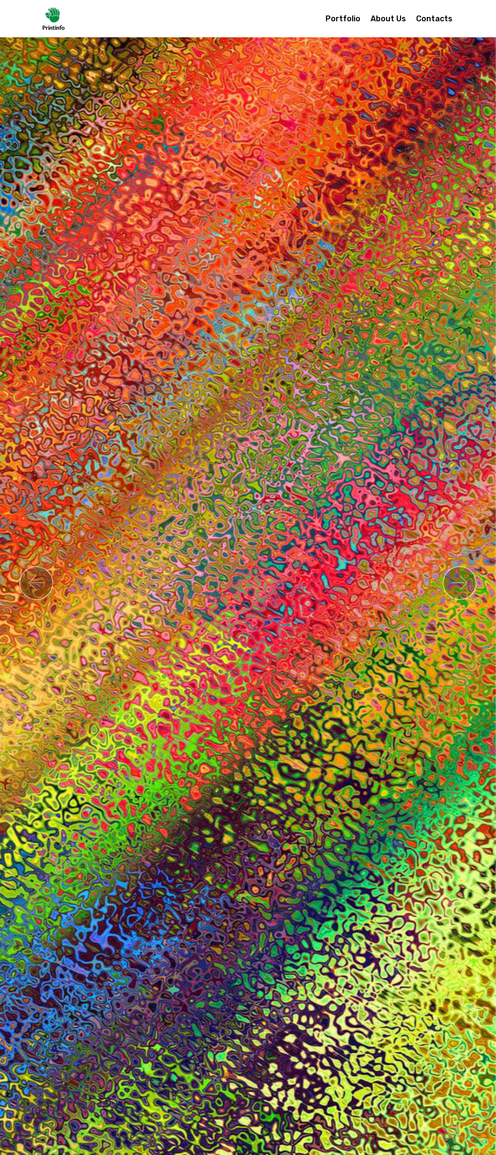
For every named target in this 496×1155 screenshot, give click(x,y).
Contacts (434, 18)
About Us (388, 18)
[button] (36, 583)
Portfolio (343, 18)
